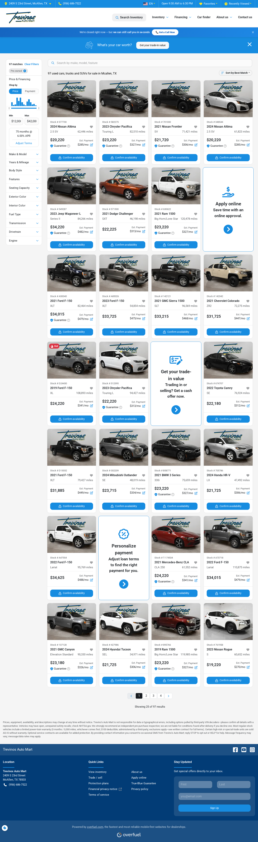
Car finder (204, 17)
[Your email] (214, 796)
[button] (29, 3)
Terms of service (98, 794)
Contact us (245, 17)
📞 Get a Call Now (165, 32)
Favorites (207, 4)
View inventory (97, 772)
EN (148, 3)
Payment (30, 91)
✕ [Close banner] (253, 32)
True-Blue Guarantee (143, 783)
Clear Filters (31, 64)
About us (136, 772)
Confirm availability (71, 158)
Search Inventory (129, 17)
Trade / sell (95, 777)
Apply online (138, 777)
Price (15, 91)
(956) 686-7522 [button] (69, 3)
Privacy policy (139, 789)
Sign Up (214, 808)
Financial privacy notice (105, 789)
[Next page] (168, 696)
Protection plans (98, 783)
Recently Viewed (237, 4)
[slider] (9, 108)
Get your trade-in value (153, 45)
